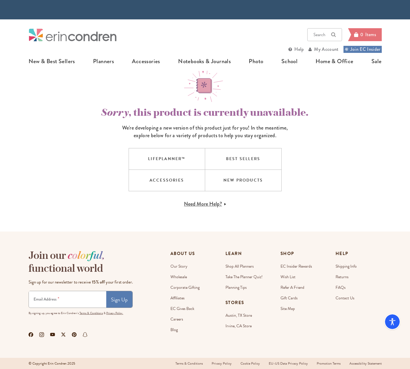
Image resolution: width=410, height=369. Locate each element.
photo (256, 61)
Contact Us (345, 298)
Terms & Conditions (91, 313)
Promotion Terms (329, 363)
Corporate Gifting (185, 287)
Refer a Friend (292, 287)
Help (299, 49)
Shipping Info (346, 266)
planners (103, 61)
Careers (176, 319)
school (289, 61)
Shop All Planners (239, 266)
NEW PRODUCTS (243, 180)
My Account (326, 49)
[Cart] (364, 34)
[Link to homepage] (73, 34)
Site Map (287, 309)
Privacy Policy (222, 363)
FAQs (341, 287)
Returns (342, 277)
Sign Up (119, 299)
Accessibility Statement (365, 363)
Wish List (288, 277)
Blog (174, 330)
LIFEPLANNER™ (166, 159)
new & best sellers (52, 61)
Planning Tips (236, 287)
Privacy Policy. (114, 313)
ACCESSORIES (167, 180)
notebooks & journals (204, 61)
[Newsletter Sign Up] (67, 299)
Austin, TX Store (238, 315)
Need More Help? (205, 204)
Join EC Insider (363, 49)
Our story (178, 266)
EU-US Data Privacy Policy (288, 363)
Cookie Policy (250, 363)
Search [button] (324, 34)
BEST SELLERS (243, 159)
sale (376, 61)
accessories (146, 61)
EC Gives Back (182, 309)
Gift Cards (289, 298)
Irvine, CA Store (238, 326)
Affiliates (177, 298)
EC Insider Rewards (296, 266)
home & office (334, 61)
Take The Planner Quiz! (244, 277)
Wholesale (178, 277)
